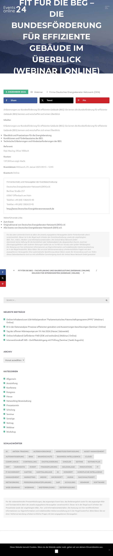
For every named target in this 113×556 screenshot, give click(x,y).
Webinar (38, 93)
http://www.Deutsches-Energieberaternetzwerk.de (30, 209)
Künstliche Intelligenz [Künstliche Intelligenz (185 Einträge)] (90, 473)
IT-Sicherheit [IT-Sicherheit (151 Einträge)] (12, 473)
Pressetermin (12, 406)
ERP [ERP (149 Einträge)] (8, 468)
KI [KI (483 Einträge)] (58, 473)
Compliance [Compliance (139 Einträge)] (12, 463)
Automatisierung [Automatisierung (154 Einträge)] (15, 457)
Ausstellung (12, 384)
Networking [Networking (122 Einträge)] (12, 483)
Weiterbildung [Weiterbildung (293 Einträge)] (47, 488)
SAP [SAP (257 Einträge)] (58, 483)
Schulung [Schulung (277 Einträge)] (70, 483)
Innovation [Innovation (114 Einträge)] (86, 468)
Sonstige (10, 419)
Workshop (11, 432)
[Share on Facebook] (20, 101)
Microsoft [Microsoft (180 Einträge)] (57, 478)
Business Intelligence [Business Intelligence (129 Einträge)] (68, 457)
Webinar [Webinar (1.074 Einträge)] (29, 488)
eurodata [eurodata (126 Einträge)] (19, 468)
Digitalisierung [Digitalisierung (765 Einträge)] (50, 463)
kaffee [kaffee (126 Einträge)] (28, 473)
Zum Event (9, 222)
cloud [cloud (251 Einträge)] (88, 457)
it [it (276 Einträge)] (97, 468)
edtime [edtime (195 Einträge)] (79, 463)
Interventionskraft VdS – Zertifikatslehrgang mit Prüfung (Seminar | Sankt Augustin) (45, 341)
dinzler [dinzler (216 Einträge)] (67, 463)
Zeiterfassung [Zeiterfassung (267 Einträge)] (67, 488)
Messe (9, 397)
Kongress (10, 393)
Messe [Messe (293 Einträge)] (43, 478)
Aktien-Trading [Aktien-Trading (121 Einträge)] (21, 452)
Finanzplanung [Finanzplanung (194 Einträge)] (49, 468)
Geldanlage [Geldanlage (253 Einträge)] (68, 468)
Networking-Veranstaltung (18, 402)
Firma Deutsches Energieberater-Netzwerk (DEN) (74, 93)
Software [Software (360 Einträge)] (99, 483)
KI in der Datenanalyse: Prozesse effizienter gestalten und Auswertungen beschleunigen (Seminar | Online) (56, 327)
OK (56, 551)
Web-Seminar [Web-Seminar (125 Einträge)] (13, 488)
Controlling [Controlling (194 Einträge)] (30, 463)
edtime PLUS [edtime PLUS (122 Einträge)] (94, 463)
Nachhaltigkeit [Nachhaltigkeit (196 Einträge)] (86, 478)
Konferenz (11, 388)
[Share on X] (56, 101)
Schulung (10, 410)
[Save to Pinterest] (92, 101)
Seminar (10, 415)
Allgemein (11, 379)
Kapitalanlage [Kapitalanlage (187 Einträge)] (44, 473)
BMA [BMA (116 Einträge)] (31, 457)
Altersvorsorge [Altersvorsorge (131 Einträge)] (42, 452)
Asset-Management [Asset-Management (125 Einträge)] (94, 452)
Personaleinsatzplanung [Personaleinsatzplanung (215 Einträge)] (37, 483)
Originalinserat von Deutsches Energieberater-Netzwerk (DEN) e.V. (34, 225)
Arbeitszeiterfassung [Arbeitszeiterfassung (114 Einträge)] (67, 452)
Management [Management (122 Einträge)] (12, 478)
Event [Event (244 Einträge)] (33, 468)
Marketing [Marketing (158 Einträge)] (29, 478)
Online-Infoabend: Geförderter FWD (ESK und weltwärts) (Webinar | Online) (41, 336)
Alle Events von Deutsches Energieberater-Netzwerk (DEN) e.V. (33, 228)
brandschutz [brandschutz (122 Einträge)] (45, 457)
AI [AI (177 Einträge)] (7, 452)
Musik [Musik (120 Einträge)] (70, 478)
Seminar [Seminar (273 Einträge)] (84, 483)
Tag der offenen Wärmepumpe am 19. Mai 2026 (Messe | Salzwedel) (37, 332)
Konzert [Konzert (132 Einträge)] (68, 473)
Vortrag (9, 424)
